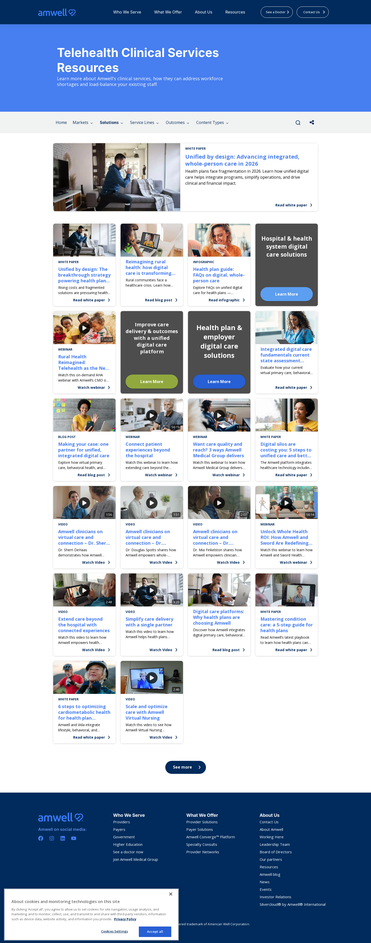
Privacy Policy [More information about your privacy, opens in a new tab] (125, 919)
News (265, 881)
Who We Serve (127, 11)
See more (187, 767)
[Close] (170, 894)
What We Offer (168, 11)
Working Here (272, 836)
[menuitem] (127, 12)
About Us (203, 11)
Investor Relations (275, 896)
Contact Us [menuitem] (314, 12)
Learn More (286, 294)
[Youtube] (73, 838)
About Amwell (271, 829)
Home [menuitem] (61, 122)
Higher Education (128, 844)
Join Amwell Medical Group (135, 859)
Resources (235, 11)
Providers (121, 821)
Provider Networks (202, 851)
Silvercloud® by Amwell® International (293, 904)
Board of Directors (276, 851)
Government (124, 836)
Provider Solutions (202, 821)
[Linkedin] (62, 838)
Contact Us (269, 821)
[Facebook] (40, 838)
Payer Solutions (199, 829)
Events (266, 889)
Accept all (155, 931)
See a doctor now (128, 851)
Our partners (271, 859)
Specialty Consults (201, 844)
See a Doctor (277, 12)
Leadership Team (275, 844)
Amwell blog (270, 874)
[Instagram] (51, 838)
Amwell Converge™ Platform (210, 836)
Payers (119, 829)
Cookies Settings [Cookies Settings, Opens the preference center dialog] (114, 931)
